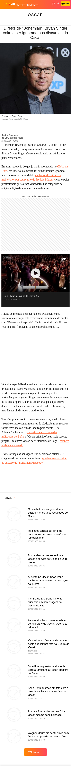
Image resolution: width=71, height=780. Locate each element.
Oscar (35, 15)
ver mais (35, 752)
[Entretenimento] (27, 4)
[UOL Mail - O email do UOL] (53, 4)
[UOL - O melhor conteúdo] (11, 4)
